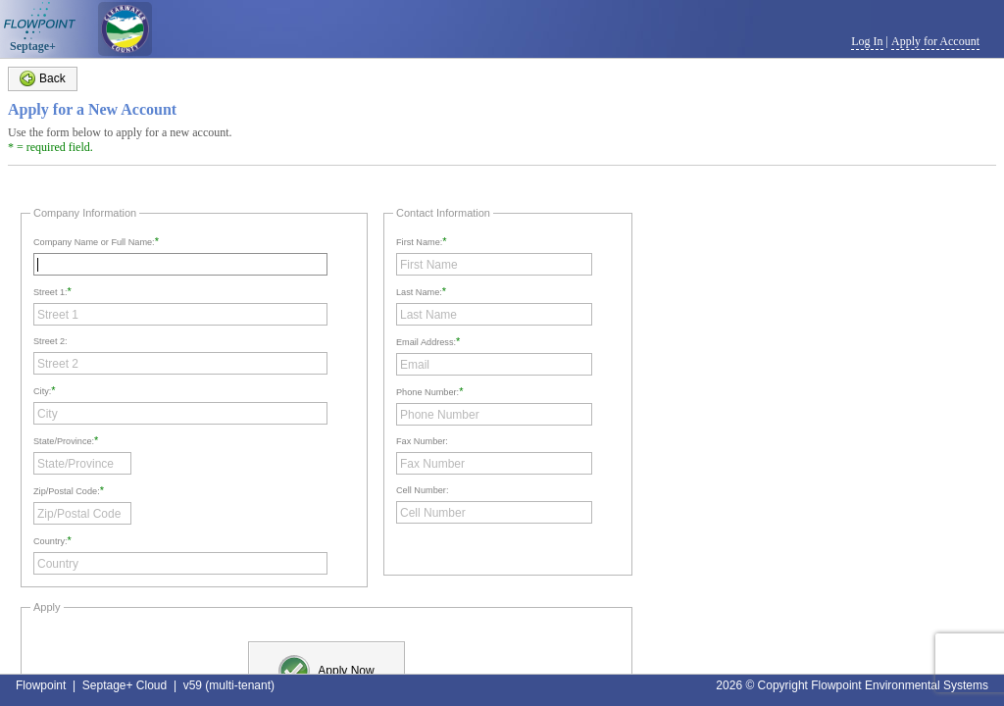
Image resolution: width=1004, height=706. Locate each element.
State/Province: (63, 441)
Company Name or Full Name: (94, 242)
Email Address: (426, 342)
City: (42, 391)
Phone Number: (427, 392)
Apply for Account (935, 41)
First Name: (419, 242)
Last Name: (419, 292)
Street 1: (50, 292)
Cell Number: (422, 490)
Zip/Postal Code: (66, 491)
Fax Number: (422, 441)
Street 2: (50, 341)
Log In (866, 41)
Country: (50, 541)
